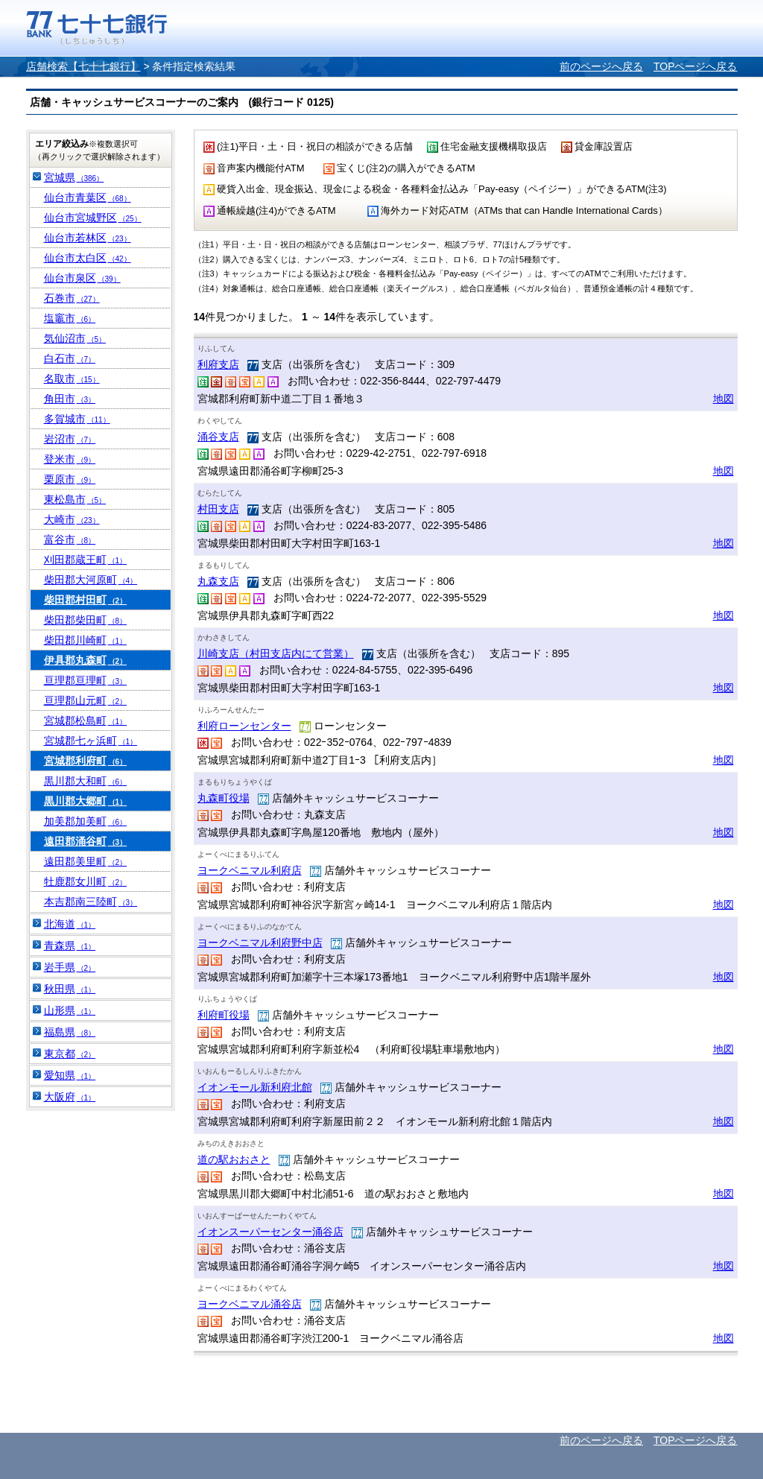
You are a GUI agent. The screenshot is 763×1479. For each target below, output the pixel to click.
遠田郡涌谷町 (85, 841)
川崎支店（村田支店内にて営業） (275, 653)
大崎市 (72, 519)
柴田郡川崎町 (85, 640)
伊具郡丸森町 (85, 660)
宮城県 (74, 177)
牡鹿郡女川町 (85, 881)
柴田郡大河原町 (91, 580)
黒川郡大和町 (85, 781)
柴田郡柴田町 (85, 620)
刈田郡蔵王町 (85, 560)
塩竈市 (70, 318)
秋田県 (70, 989)
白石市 (70, 358)
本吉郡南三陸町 (91, 902)
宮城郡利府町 (85, 761)
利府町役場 (223, 1015)
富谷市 (70, 539)
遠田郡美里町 (85, 861)
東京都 (70, 1054)
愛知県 (70, 1075)
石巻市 (72, 298)
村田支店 (218, 509)
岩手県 (70, 967)
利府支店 (218, 364)
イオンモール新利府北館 (254, 1087)
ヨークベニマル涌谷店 (249, 1304)
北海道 (70, 924)
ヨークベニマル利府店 (249, 870)
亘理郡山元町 (85, 700)
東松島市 (75, 499)
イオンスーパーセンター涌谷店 (270, 1232)
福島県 (70, 1032)
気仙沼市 (75, 338)
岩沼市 (70, 439)
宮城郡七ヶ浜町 (91, 741)
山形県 (70, 1010)
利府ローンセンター (244, 726)
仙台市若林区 (87, 238)
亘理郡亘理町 (85, 680)
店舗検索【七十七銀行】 (83, 66)
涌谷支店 (218, 437)
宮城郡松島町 (85, 720)
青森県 (70, 945)
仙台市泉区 (82, 278)
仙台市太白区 (87, 258)
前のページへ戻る (601, 66)
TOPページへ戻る (695, 66)
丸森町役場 (223, 798)
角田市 (70, 399)
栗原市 (70, 479)
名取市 (72, 378)
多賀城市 (77, 419)
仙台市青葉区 (87, 197)
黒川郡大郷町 (85, 801)
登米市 (70, 459)
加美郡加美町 (85, 821)
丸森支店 (218, 581)
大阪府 (70, 1097)
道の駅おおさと (233, 1159)
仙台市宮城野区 (93, 218)
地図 (723, 399)
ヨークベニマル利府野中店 (260, 942)
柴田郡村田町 (85, 600)
